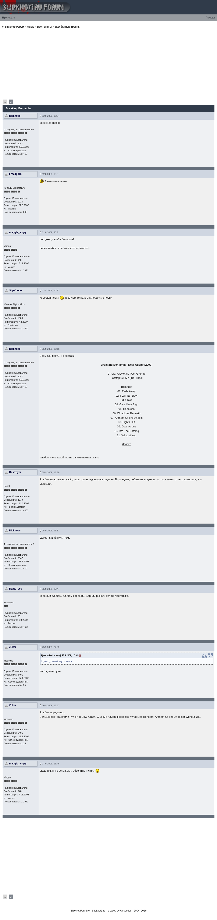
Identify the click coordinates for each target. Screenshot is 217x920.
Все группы (44, 26)
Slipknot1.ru (8, 17)
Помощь (211, 17)
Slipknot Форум (14, 26)
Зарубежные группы (67, 26)
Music (30, 26)
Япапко (126, 444)
